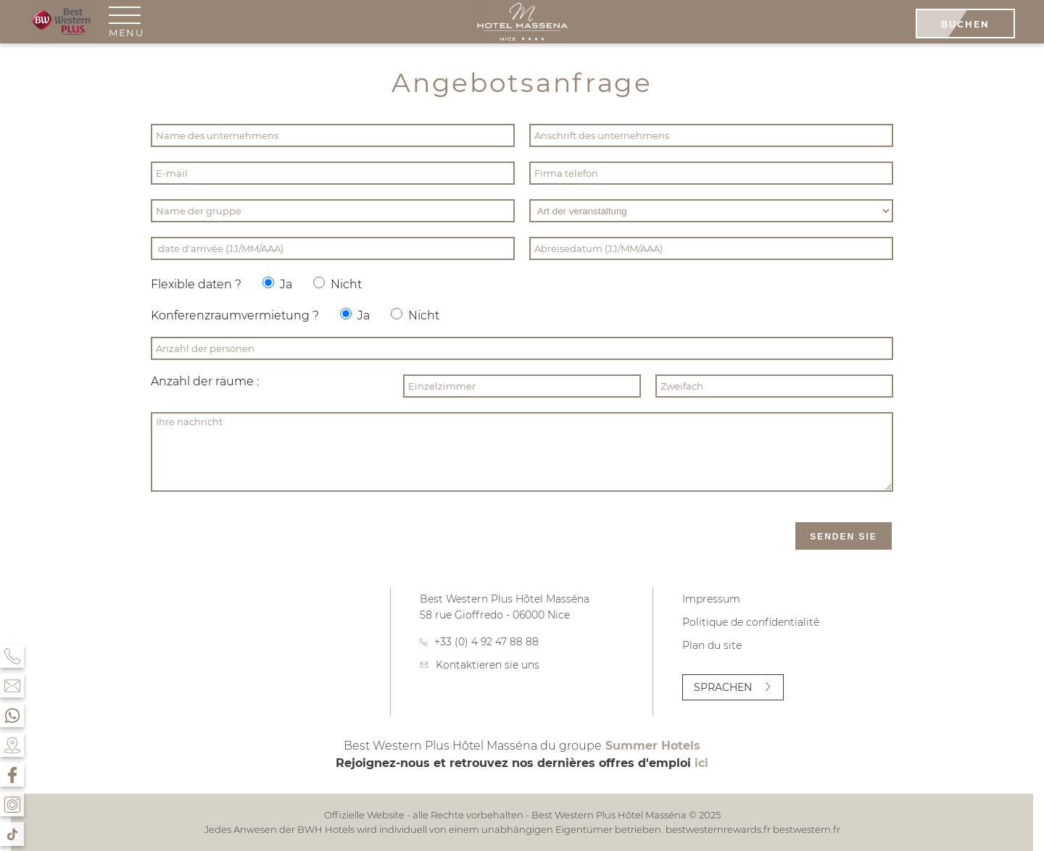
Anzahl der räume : (205, 381)
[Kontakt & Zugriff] (12, 685)
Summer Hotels (652, 746)
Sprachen (733, 687)
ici (701, 763)
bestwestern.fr (806, 829)
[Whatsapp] (12, 715)
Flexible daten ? (196, 284)
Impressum (711, 598)
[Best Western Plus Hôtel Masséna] (522, 23)
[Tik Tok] (12, 834)
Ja (277, 284)
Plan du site (712, 645)
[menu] (126, 21)
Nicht (337, 284)
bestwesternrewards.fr (718, 829)
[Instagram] (12, 804)
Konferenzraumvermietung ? (235, 315)
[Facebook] (12, 775)
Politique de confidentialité (750, 622)
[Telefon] (12, 656)
